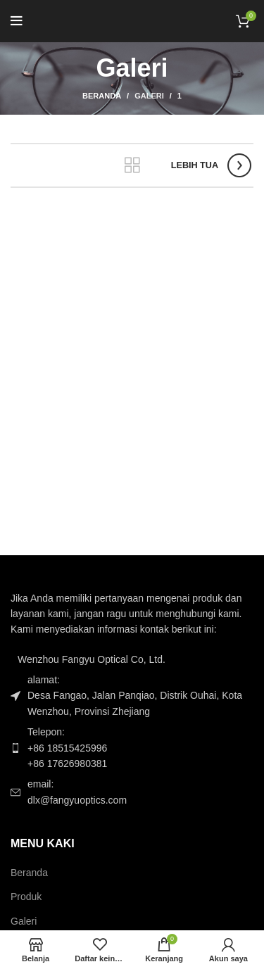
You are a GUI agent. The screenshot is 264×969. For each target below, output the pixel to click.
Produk (26, 896)
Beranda (101, 95)
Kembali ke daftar (132, 165)
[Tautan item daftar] (132, 747)
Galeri (149, 95)
